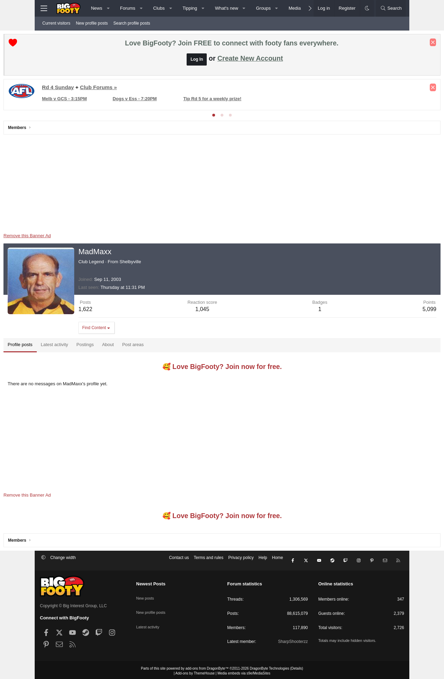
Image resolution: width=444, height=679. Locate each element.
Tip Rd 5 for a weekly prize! (227, 100)
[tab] (214, 117)
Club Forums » (134, 89)
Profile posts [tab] (56, 346)
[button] (108, 8)
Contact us (179, 561)
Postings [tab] (121, 346)
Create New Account (250, 60)
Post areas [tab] (169, 346)
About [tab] (144, 346)
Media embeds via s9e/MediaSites (243, 671)
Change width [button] (63, 561)
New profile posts (92, 23)
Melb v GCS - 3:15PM (100, 100)
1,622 (122, 311)
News (96, 8)
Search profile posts (131, 23)
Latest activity (149, 617)
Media (295, 8)
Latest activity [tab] (91, 346)
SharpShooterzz (293, 639)
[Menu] (43, 8)
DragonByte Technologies (269, 666)
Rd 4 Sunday (94, 89)
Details (296, 666)
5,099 (393, 311)
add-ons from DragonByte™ (207, 666)
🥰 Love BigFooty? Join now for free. (222, 368)
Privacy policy (241, 561)
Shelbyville (167, 263)
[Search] (391, 8)
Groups (263, 8)
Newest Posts (151, 581)
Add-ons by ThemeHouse (195, 671)
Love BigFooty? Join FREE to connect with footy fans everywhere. (231, 45)
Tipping (189, 8)
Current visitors (56, 23)
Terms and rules (208, 561)
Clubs (159, 8)
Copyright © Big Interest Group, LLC (73, 603)
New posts (146, 593)
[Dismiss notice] (396, 44)
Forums (127, 8)
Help (262, 561)
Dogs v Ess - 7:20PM (160, 100)
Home (277, 561)
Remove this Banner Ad (63, 237)
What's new (226, 8)
